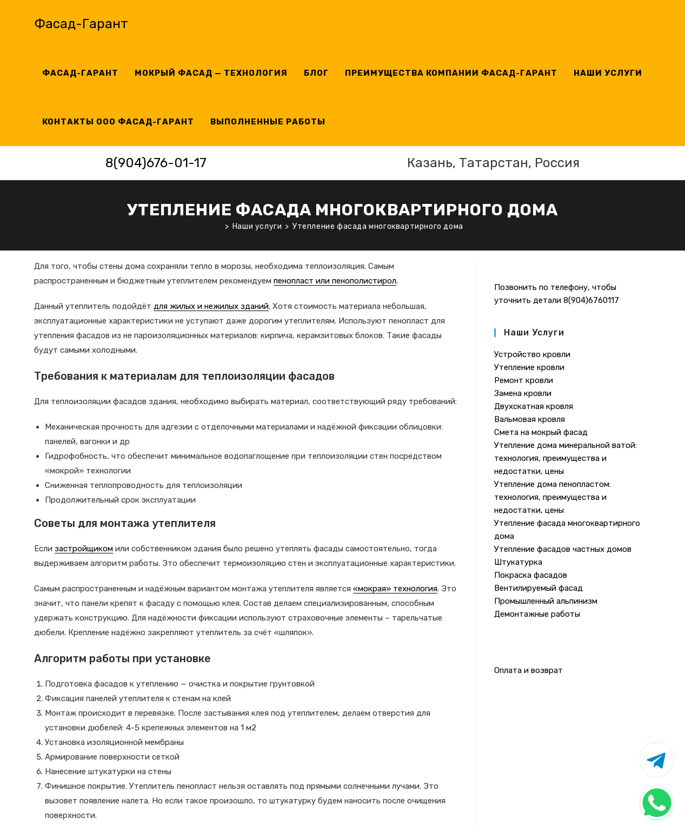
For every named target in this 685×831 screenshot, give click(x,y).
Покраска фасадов (530, 575)
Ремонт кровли (523, 380)
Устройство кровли (532, 354)
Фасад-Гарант (81, 23)
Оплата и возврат (528, 670)
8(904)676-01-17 (156, 162)
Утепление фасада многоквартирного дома (377, 226)
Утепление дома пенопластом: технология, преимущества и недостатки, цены (552, 497)
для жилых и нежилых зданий (211, 306)
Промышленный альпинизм (545, 601)
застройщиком (84, 548)
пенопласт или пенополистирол (335, 281)
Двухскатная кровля (533, 406)
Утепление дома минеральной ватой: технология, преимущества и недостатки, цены (565, 458)
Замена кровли (522, 393)
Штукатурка (518, 562)
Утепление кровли (529, 367)
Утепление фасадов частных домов (562, 549)
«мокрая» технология (395, 588)
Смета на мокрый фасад (541, 432)
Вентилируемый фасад (538, 588)
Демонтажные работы (537, 614)
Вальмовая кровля (529, 419)
